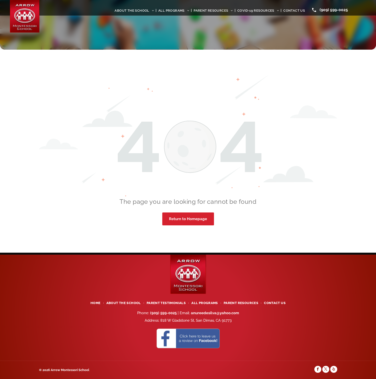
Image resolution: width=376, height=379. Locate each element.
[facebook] (317, 370)
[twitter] (325, 370)
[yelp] (333, 370)
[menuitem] (135, 10)
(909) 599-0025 (334, 9)
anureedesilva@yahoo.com (215, 313)
